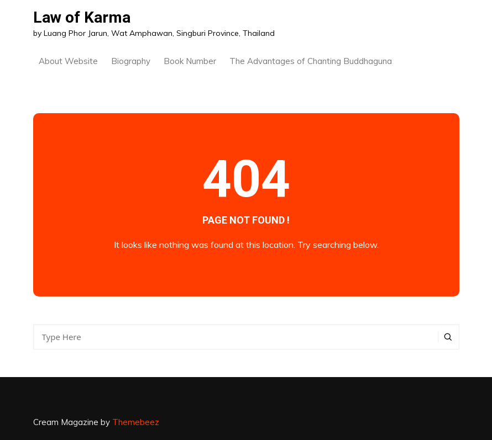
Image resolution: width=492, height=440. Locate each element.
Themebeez (135, 422)
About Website (68, 61)
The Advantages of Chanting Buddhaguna (310, 61)
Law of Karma (81, 17)
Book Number (190, 61)
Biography (130, 61)
